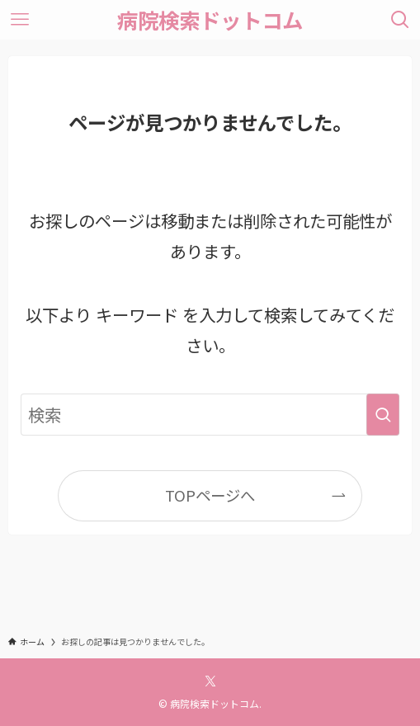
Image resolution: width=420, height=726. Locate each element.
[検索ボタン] (400, 20)
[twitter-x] (210, 681)
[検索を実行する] (382, 415)
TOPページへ (210, 495)
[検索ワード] (210, 415)
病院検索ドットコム (210, 19)
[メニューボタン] (20, 20)
